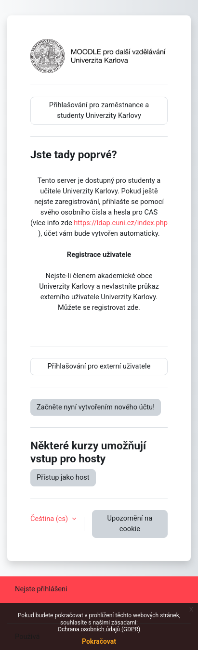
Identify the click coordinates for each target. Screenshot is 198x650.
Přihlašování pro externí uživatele (99, 366)
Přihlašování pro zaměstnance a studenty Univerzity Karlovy (99, 110)
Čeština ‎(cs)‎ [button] (50, 518)
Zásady (26, 599)
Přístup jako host (63, 477)
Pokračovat (99, 641)
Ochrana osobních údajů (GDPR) (99, 629)
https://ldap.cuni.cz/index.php (121, 222)
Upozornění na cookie (130, 523)
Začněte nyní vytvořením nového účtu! (96, 407)
